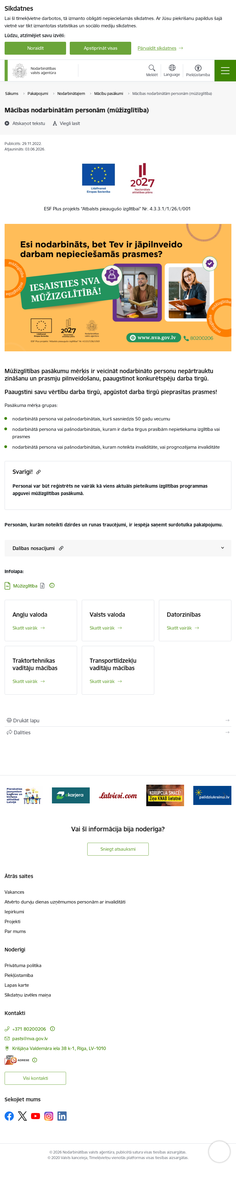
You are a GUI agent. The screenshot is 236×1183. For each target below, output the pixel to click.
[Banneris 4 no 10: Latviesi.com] (118, 795)
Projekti (12, 921)
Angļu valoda (30, 614)
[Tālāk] (224, 795)
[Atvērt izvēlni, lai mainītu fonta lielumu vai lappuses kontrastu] (198, 71)
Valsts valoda (107, 614)
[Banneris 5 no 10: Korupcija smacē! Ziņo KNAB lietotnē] (165, 795)
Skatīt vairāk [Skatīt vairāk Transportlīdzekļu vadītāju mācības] (102, 681)
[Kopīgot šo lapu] (118, 732)
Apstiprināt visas (100, 48)
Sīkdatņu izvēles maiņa (28, 995)
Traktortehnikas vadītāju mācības (35, 664)
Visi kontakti (35, 1078)
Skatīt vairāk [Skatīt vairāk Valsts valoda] (102, 628)
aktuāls (124, 486)
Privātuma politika (23, 965)
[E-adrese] (17, 1060)
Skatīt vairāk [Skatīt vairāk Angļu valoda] (25, 628)
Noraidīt (35, 48)
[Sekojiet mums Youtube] (35, 1115)
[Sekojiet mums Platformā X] (22, 1116)
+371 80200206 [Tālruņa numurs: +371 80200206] (29, 1029)
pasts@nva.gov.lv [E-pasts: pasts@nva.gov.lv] (30, 1038)
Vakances (14, 892)
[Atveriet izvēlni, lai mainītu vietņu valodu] (172, 71)
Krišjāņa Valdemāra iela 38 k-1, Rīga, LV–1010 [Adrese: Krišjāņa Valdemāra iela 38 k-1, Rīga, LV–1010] (59, 1048)
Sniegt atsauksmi (118, 849)
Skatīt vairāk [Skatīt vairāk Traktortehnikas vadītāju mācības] (25, 681)
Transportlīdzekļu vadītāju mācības (113, 664)
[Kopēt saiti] (38, 472)
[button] (60, 548)
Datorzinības (184, 614)
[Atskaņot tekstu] (29, 123)
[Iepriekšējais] (12, 795)
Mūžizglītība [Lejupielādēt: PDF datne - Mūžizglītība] (25, 586)
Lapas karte (17, 985)
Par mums (15, 931)
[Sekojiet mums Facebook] (9, 1116)
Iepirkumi (14, 912)
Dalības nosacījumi (34, 548)
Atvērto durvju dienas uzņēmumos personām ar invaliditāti (65, 902)
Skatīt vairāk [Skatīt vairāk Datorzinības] (179, 628)
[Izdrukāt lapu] (118, 720)
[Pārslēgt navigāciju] (225, 70)
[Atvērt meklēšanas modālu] (152, 71)
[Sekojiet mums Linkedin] (62, 1116)
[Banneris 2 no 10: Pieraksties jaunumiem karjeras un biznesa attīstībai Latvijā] (24, 795)
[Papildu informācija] (51, 585)
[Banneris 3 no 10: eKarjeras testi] (71, 795)
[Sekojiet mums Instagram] (48, 1116)
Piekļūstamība (19, 975)
